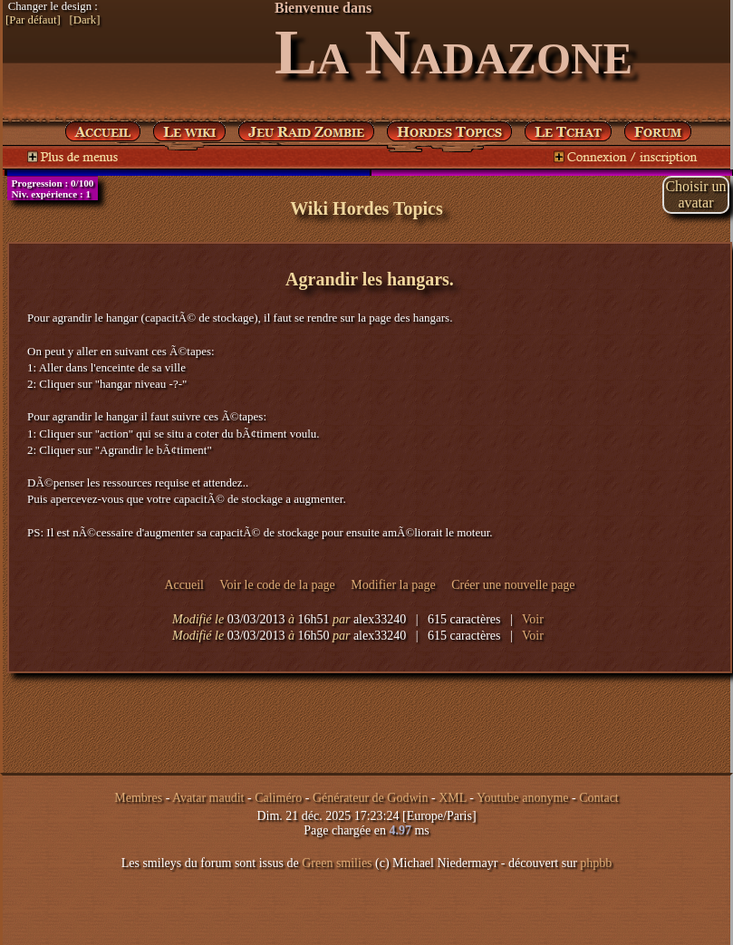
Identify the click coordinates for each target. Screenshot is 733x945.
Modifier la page (393, 585)
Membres (138, 798)
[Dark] (84, 20)
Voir (533, 619)
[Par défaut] (33, 20)
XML (453, 798)
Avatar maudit (208, 798)
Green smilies (336, 863)
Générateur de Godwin (371, 798)
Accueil (184, 585)
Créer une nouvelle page (512, 585)
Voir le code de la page (277, 585)
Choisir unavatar (695, 194)
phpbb (596, 863)
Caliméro (278, 798)
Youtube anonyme (523, 798)
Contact (599, 798)
